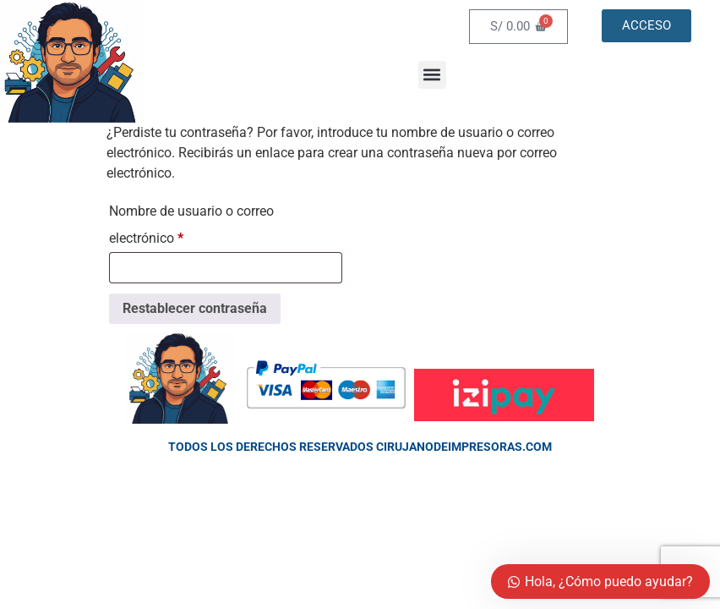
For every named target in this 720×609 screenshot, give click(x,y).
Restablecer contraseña (195, 308)
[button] (432, 75)
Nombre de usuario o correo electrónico (191, 222)
